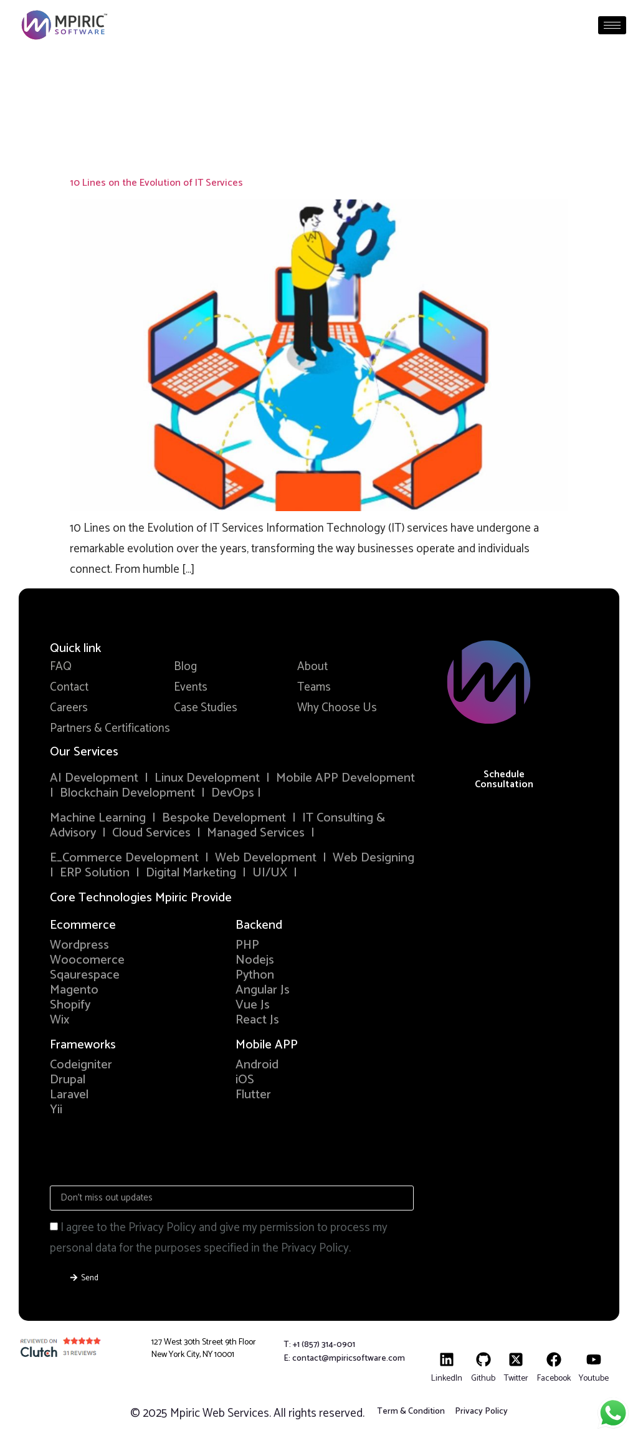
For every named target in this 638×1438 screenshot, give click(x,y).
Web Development (266, 858)
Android (257, 1065)
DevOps (234, 793)
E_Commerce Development (124, 858)
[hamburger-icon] (612, 25)
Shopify (70, 1005)
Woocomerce (87, 960)
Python (255, 975)
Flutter (253, 1095)
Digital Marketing (191, 873)
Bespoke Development (224, 818)
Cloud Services (151, 833)
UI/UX (269, 873)
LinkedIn (446, 1378)
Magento (74, 990)
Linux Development (209, 778)
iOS (245, 1080)
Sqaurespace (85, 975)
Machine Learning (98, 818)
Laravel (69, 1095)
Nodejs (255, 960)
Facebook (554, 1378)
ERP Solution (95, 873)
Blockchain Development (127, 793)
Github (483, 1378)
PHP (247, 945)
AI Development (94, 778)
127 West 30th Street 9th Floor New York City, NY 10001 (203, 1348)
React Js (257, 1020)
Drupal (67, 1080)
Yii (56, 1110)
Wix (59, 1020)
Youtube (594, 1378)
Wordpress (79, 945)
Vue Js (253, 1005)
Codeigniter (81, 1065)
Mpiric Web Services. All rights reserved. (267, 1413)
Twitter (516, 1378)
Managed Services (256, 833)
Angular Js (263, 990)
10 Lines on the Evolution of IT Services (156, 183)
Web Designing (373, 858)
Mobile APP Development (345, 778)
